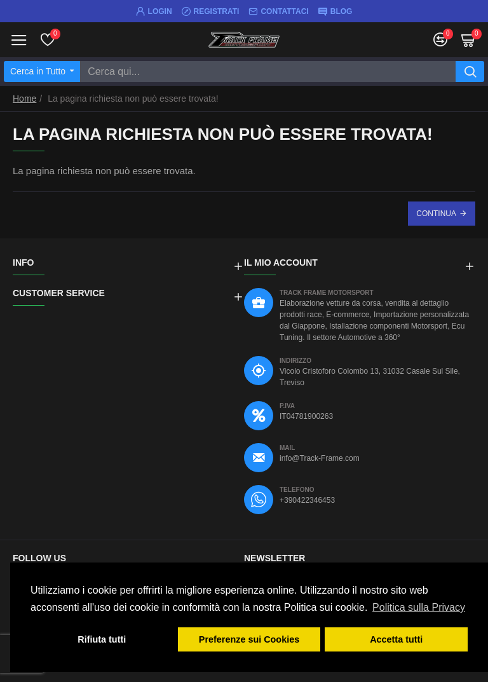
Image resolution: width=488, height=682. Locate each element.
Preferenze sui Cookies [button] (249, 639)
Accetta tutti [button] (396, 639)
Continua (436, 213)
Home (24, 98)
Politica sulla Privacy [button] (418, 607)
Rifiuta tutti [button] (102, 639)
